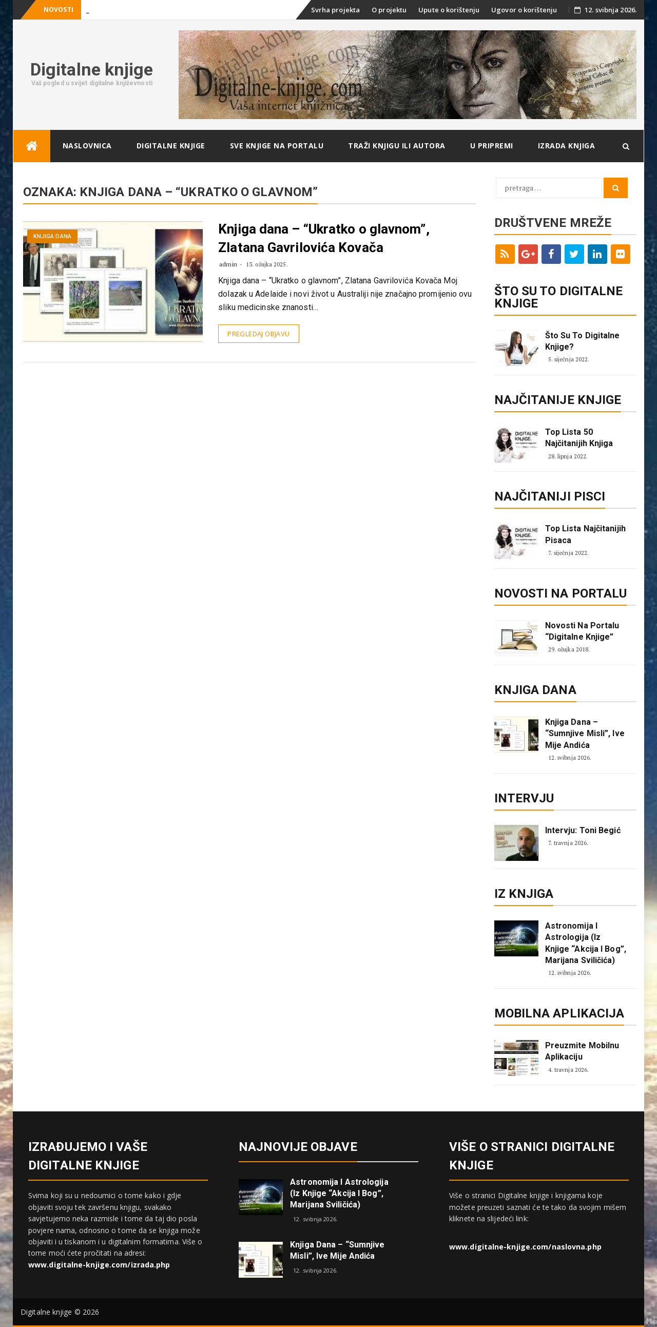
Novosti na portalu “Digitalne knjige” (582, 631)
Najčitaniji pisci (550, 496)
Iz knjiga (524, 894)
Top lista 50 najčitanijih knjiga (579, 437)
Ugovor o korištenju (524, 9)
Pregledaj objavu (258, 333)
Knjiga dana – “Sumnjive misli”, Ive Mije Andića (585, 733)
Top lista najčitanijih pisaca (585, 534)
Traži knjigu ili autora (397, 145)
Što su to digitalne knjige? (582, 341)
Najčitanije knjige (558, 400)
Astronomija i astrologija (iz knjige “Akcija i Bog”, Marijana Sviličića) (585, 943)
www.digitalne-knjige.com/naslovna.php (525, 1247)
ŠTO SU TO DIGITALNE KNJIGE (558, 297)
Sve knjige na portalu (277, 145)
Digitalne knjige (91, 69)
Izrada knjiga (566, 145)
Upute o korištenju (448, 9)
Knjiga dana (52, 236)
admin (228, 264)
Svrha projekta (335, 9)
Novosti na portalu (560, 593)
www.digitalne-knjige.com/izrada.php (99, 1265)
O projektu (389, 9)
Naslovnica (87, 145)
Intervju (524, 798)
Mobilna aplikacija (559, 1013)
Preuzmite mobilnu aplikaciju (582, 1051)
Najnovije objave (298, 1147)
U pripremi (491, 145)
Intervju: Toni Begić (583, 830)
